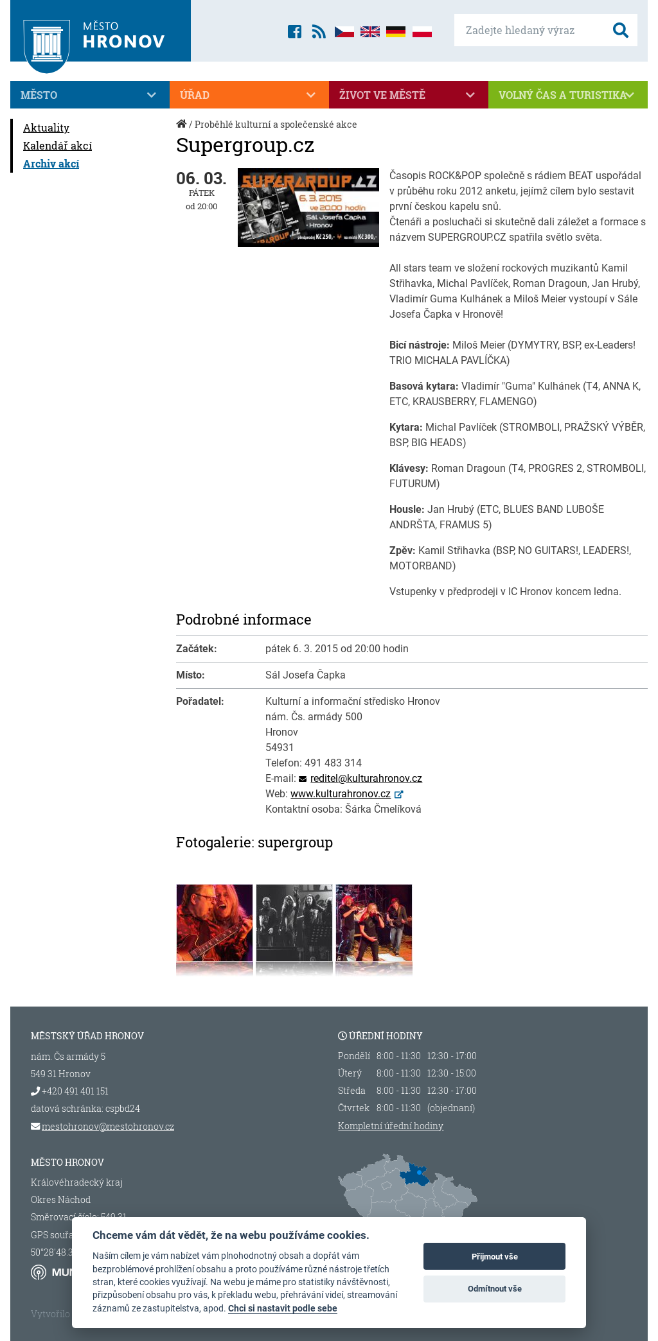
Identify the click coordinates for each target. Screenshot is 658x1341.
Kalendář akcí (57, 145)
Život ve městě (408, 95)
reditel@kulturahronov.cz (366, 778)
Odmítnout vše (495, 1288)
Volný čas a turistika (568, 95)
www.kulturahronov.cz (340, 794)
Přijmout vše (495, 1256)
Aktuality (46, 127)
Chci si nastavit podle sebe (282, 1308)
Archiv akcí (51, 163)
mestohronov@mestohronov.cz (108, 1126)
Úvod (182, 130)
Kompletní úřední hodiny (390, 1126)
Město (90, 95)
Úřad (249, 95)
